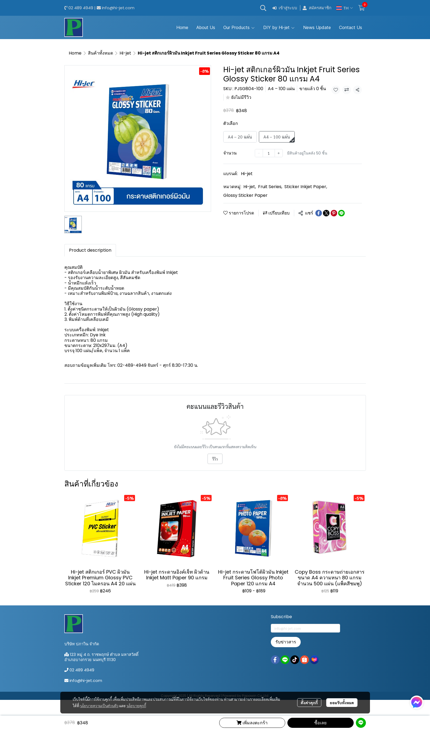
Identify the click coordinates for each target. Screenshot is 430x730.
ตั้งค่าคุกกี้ (309, 702)
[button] (263, 7)
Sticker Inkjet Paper (305, 187)
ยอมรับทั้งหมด (342, 702)
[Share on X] (326, 213)
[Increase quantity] (279, 153)
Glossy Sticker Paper (245, 195)
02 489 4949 (80, 8)
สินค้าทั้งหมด (100, 53)
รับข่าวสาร (285, 642)
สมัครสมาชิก (317, 8)
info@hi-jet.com (118, 8)
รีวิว (215, 458)
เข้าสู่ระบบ (284, 8)
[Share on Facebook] (318, 213)
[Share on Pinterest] (334, 213)
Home (75, 53)
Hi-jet (125, 53)
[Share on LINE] (341, 213)
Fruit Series (270, 187)
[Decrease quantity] (259, 153)
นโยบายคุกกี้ (136, 705)
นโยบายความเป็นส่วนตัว (99, 705)
